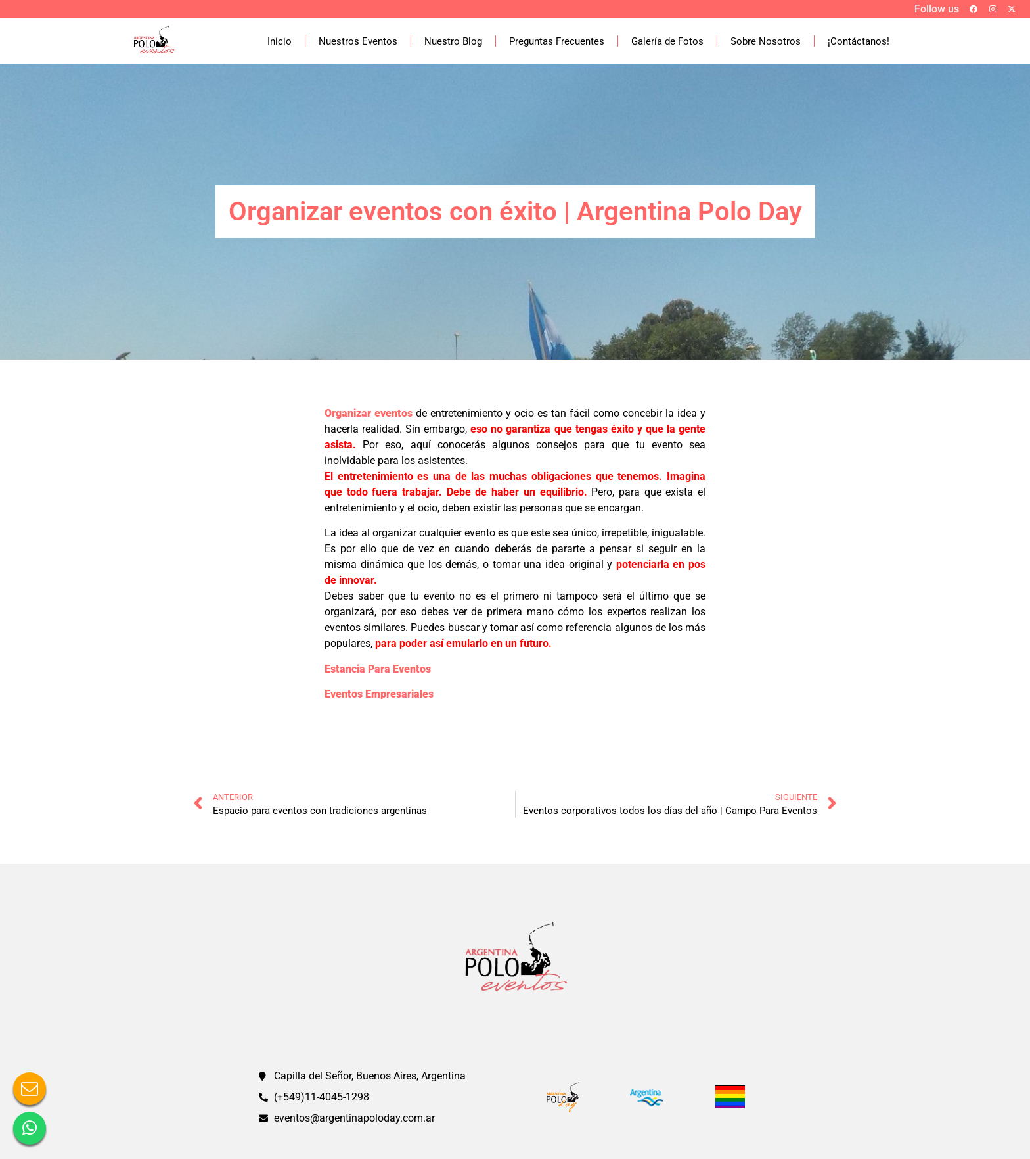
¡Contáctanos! (858, 41)
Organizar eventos (369, 413)
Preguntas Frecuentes (556, 41)
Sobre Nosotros (765, 41)
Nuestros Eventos (358, 41)
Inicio (279, 41)
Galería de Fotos (667, 41)
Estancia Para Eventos (378, 669)
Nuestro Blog (453, 41)
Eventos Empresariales (379, 694)
